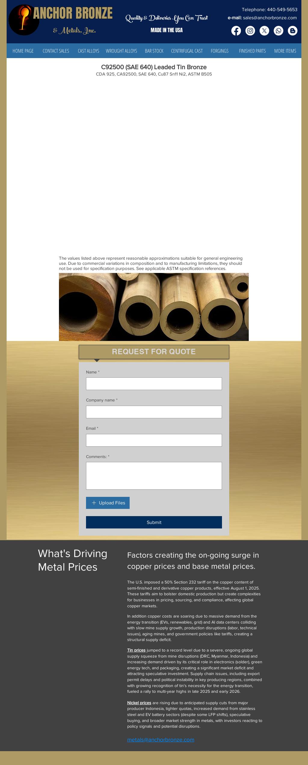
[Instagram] (250, 31)
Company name (102, 400)
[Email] (152, 440)
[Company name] (152, 412)
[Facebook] (236, 31)
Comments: (97, 457)
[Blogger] (292, 31)
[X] (264, 31)
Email (92, 429)
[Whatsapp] (278, 31)
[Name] (152, 384)
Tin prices (136, 650)
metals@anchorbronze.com (160, 739)
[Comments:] (154, 476)
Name (93, 372)
